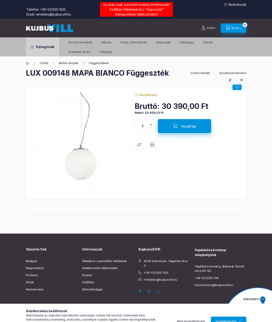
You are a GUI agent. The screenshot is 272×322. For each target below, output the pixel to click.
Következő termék (232, 73)
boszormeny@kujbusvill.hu (214, 285)
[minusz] (151, 129)
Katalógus (187, 42)
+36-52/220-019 (207, 278)
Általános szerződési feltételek (104, 261)
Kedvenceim (35, 289)
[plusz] (151, 122)
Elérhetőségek (92, 289)
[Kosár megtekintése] (233, 28)
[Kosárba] (184, 126)
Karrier (208, 42)
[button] (42, 46)
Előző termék (201, 73)
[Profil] (209, 28)
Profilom (32, 275)
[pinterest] (241, 80)
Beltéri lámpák (68, 63)
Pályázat (106, 52)
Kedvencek (237, 5)
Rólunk (106, 42)
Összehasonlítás (139, 144)
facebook (139, 291)
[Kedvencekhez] (237, 87)
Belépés (32, 261)
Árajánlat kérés (79, 52)
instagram (149, 291)
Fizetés (87, 275)
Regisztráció (35, 268)
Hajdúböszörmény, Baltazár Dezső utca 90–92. (219, 268)
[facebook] (230, 80)
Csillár (44, 63)
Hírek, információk (134, 42)
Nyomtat (152, 144)
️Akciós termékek (80, 42)
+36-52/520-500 (53, 9)
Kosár (30, 282)
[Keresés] (182, 28)
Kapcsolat (154, 9)
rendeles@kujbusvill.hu (53, 14)
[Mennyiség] (142, 126)
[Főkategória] (27, 63)
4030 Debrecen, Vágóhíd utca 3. (166, 263)
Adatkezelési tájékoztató (100, 268)
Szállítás (88, 282)
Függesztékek (99, 63)
